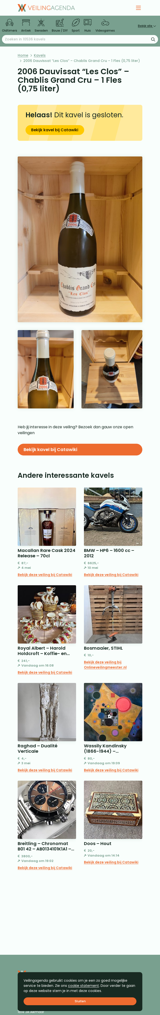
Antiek (26, 26)
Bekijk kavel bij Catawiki (54, 130)
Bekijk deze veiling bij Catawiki (45, 574)
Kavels (40, 55)
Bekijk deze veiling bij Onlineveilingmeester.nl (105, 665)
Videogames (105, 26)
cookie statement (83, 985)
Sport (76, 26)
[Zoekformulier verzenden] (153, 39)
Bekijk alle (147, 26)
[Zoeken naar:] (80, 39)
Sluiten (80, 1001)
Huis (88, 26)
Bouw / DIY (60, 26)
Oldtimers (9, 26)
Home (23, 55)
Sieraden (41, 26)
